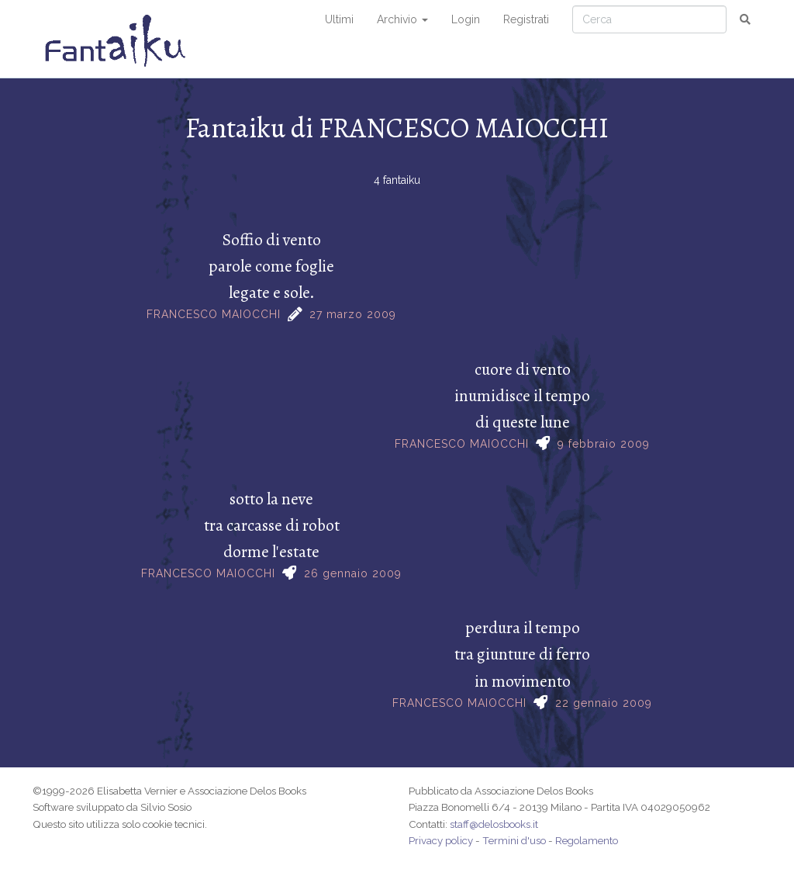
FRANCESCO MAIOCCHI (214, 314)
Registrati (526, 19)
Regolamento (586, 840)
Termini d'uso (514, 840)
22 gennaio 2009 (603, 703)
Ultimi (339, 19)
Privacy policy (441, 840)
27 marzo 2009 (352, 314)
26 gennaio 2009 (353, 573)
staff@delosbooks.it (494, 824)
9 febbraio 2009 (604, 444)
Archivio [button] (402, 19)
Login (465, 19)
